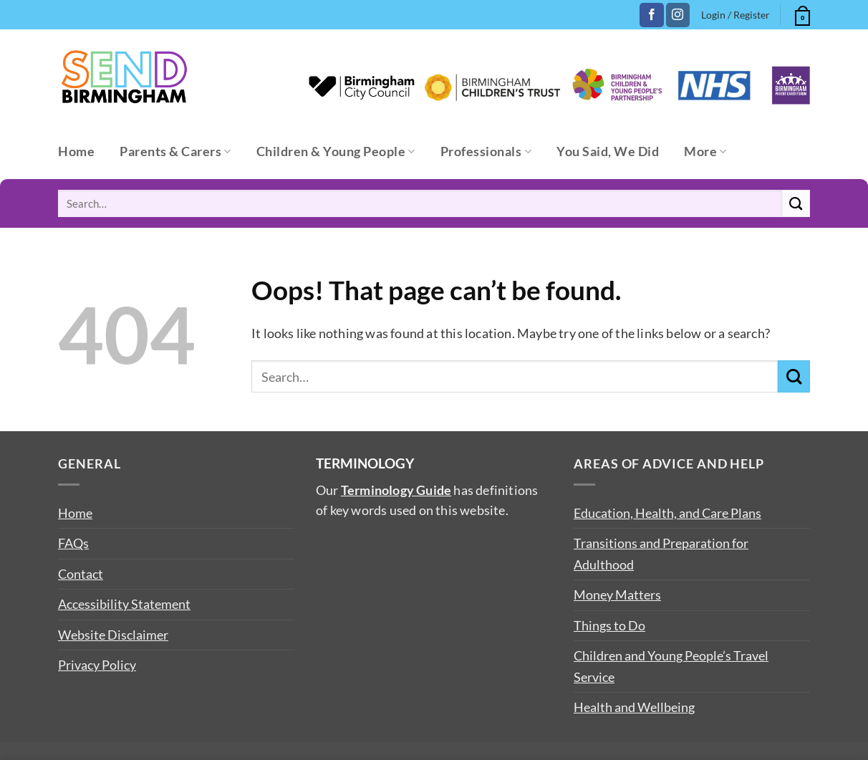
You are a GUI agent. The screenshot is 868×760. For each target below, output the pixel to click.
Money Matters (617, 594)
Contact (80, 574)
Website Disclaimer (113, 635)
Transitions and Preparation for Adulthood (661, 553)
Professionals (485, 151)
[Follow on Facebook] (651, 15)
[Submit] (796, 203)
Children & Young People (335, 151)
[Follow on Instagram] (678, 15)
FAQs (73, 543)
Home (76, 151)
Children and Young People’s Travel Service (671, 666)
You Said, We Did (607, 151)
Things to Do (609, 625)
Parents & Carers (175, 151)
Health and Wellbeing (634, 707)
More (705, 151)
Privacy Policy (97, 665)
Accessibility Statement (124, 604)
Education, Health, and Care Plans (667, 513)
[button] (800, 13)
